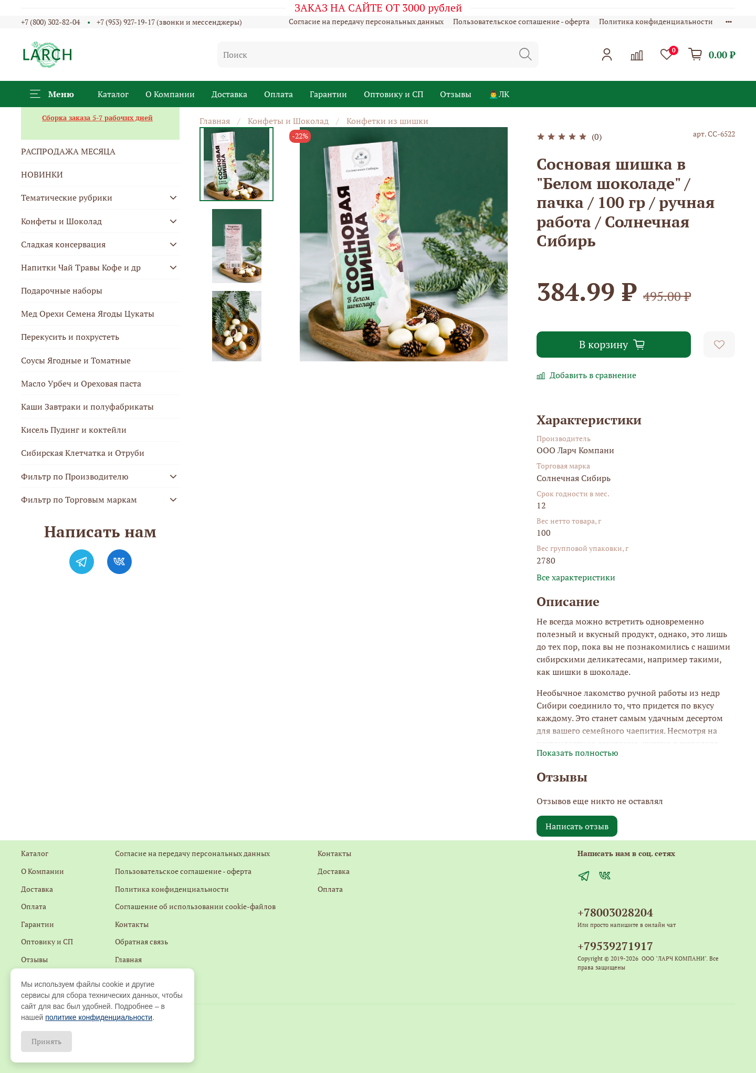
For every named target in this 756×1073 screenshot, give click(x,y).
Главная (215, 121)
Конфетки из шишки (387, 121)
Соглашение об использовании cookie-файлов (195, 906)
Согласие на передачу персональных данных (366, 21)
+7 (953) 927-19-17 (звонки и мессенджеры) (169, 22)
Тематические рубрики (66, 197)
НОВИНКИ (42, 174)
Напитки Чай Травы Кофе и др (81, 267)
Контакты (132, 924)
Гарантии (328, 94)
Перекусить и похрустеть (70, 336)
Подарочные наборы (61, 290)
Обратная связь (141, 941)
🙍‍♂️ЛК (498, 94)
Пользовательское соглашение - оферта (521, 21)
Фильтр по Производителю (75, 476)
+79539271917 (615, 946)
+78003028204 (615, 912)
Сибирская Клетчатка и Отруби (82, 453)
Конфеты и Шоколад (288, 121)
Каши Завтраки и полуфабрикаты (87, 406)
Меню (52, 94)
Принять (46, 1041)
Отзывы (455, 94)
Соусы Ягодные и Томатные (76, 360)
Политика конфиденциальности (656, 21)
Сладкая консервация (63, 244)
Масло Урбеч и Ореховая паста (81, 383)
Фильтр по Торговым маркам (79, 499)
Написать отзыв (576, 826)
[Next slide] (236, 347)
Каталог (113, 94)
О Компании (170, 94)
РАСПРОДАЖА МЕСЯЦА (68, 151)
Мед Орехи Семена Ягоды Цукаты (87, 313)
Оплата (278, 94)
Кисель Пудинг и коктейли (74, 429)
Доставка (229, 94)
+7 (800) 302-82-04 (50, 22)
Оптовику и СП (393, 94)
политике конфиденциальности (98, 1017)
